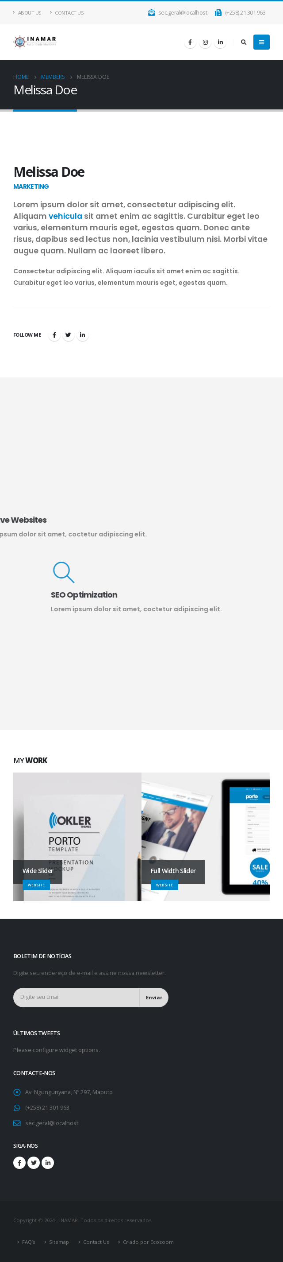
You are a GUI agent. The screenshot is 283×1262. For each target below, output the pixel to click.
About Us (27, 12)
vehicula (65, 216)
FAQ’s (28, 1242)
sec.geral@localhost (178, 12)
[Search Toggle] (244, 42)
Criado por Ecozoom (148, 1242)
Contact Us (67, 12)
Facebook (54, 335)
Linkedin (48, 1163)
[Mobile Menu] (261, 42)
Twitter (68, 335)
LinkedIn (82, 335)
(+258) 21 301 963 (240, 12)
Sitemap (59, 1242)
